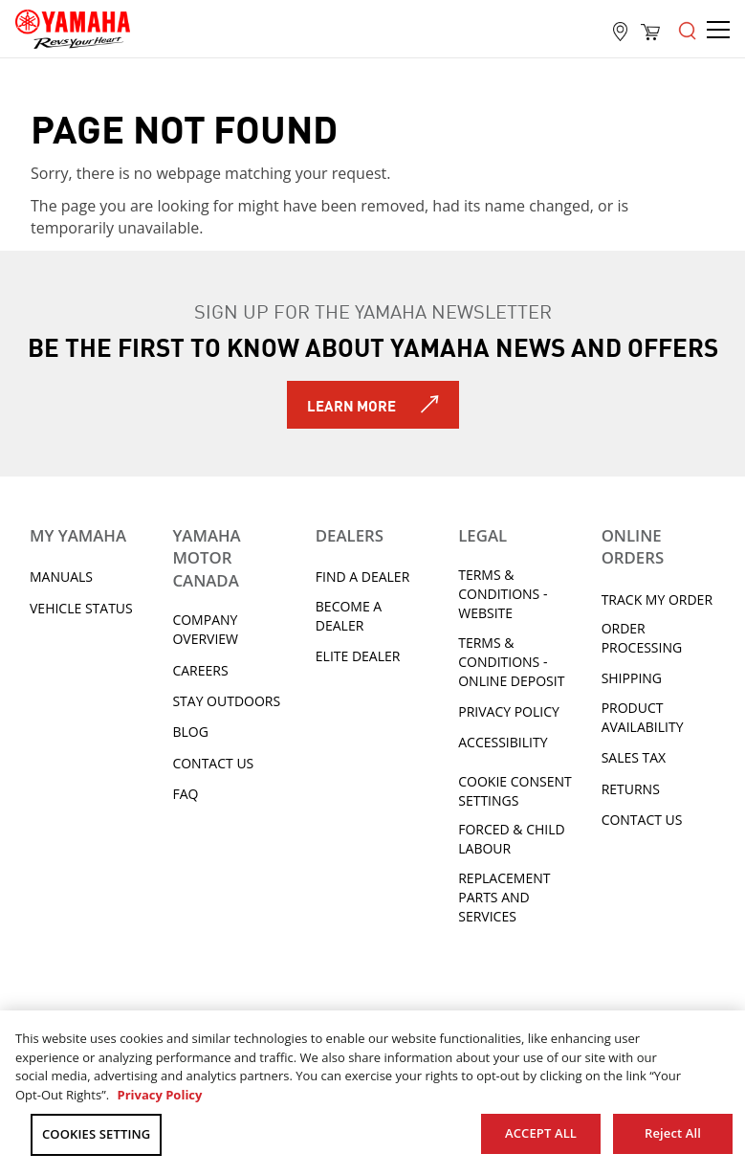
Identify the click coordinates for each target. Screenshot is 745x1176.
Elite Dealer (358, 656)
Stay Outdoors (226, 701)
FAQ (185, 794)
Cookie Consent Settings (514, 791)
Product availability (643, 717)
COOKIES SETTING (96, 1134)
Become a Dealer (349, 615)
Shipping (632, 678)
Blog (190, 731)
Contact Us (212, 763)
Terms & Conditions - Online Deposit (511, 661)
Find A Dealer (362, 576)
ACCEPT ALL (541, 1133)
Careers (200, 670)
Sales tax (634, 757)
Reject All (673, 1133)
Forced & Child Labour (511, 838)
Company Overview (205, 629)
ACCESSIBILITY (502, 742)
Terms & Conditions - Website (502, 594)
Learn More (351, 404)
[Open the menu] (687, 28)
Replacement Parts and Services (504, 897)
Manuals (61, 576)
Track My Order (657, 599)
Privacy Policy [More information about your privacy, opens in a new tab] (159, 1094)
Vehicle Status (81, 608)
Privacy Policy (508, 711)
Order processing (642, 637)
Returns (631, 789)
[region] (372, 1093)
